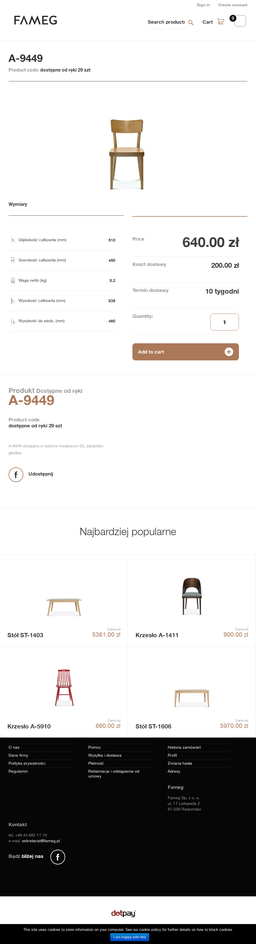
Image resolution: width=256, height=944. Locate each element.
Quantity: (142, 316)
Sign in (203, 4)
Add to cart (151, 352)
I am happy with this (129, 937)
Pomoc (94, 748)
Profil (172, 756)
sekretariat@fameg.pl (41, 841)
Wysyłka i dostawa (105, 756)
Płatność (96, 764)
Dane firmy (18, 756)
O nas (14, 748)
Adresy (174, 772)
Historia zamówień (184, 748)
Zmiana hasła (180, 764)
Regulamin (18, 772)
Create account (232, 4)
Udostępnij (40, 474)
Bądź (26, 856)
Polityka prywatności (27, 764)
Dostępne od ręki (58, 390)
